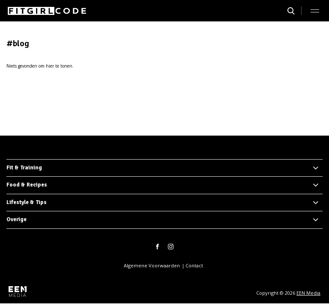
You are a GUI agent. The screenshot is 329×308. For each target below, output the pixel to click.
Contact (194, 265)
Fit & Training (24, 167)
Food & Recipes (26, 184)
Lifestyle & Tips (26, 202)
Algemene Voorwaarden (152, 265)
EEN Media (308, 293)
